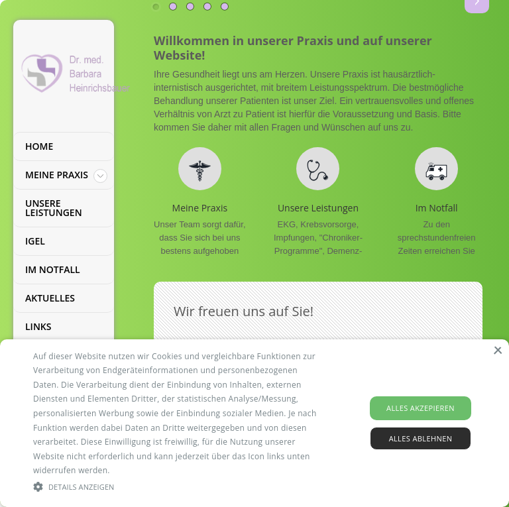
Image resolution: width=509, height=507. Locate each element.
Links (38, 326)
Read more (133, 470)
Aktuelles (50, 298)
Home (39, 146)
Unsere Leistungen (53, 208)
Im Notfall (52, 269)
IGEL (35, 241)
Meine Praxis (56, 174)
